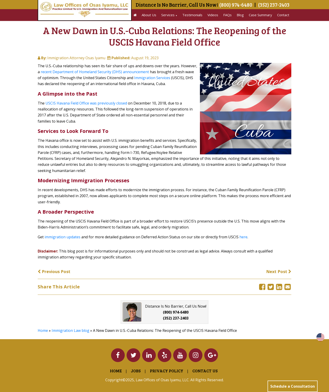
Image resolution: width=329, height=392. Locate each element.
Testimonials (192, 15)
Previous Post (54, 271)
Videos (212, 15)
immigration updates (62, 236)
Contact (283, 15)
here (243, 236)
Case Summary (260, 15)
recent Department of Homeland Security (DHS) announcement (95, 71)
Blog (240, 15)
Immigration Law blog (70, 330)
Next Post (278, 271)
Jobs (136, 370)
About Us (149, 15)
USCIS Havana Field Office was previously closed (86, 103)
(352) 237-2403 (273, 4)
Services (168, 15)
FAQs (227, 15)
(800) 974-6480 (235, 4)
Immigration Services (152, 77)
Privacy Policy (166, 370)
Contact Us (205, 370)
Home (43, 330)
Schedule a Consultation (292, 386)
